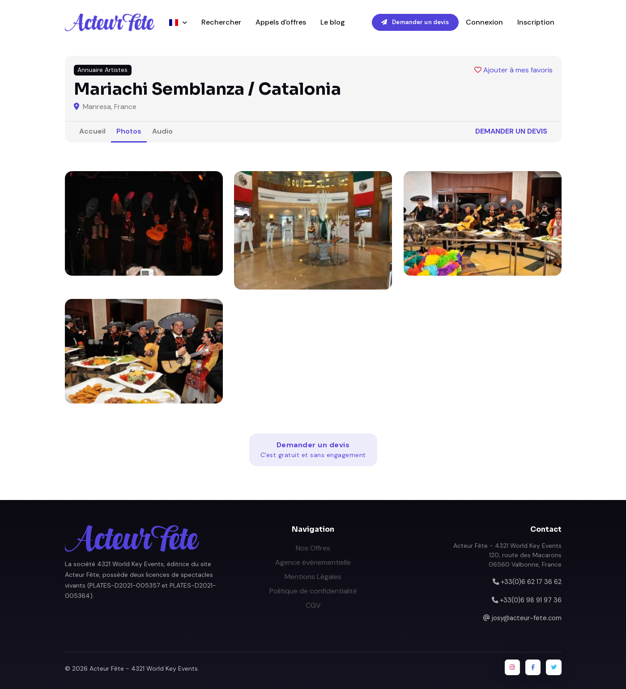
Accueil (92, 131)
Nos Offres (313, 548)
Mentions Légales (313, 576)
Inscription (535, 22)
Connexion (484, 22)
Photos (128, 131)
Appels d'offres (281, 22)
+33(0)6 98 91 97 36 (531, 600)
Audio (162, 131)
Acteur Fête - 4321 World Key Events (143, 668)
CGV (313, 605)
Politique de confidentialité (313, 591)
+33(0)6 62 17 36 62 (531, 582)
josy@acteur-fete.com (527, 618)
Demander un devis (415, 22)
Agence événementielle (313, 562)
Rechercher (221, 22)
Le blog (332, 22)
